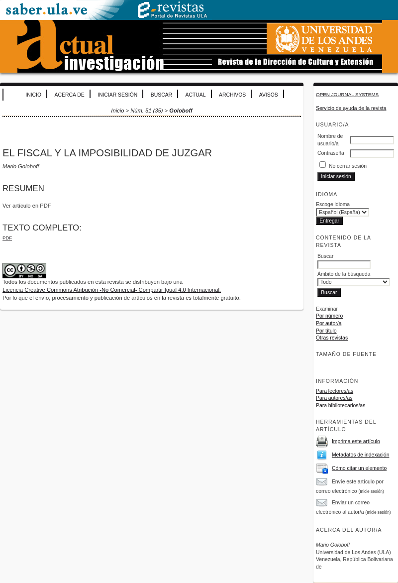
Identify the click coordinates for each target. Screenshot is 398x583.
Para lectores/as (334, 391)
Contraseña (330, 153)
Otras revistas (332, 338)
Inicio (33, 95)
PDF (7, 237)
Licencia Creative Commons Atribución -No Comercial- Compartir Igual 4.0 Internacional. (111, 290)
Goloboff (180, 111)
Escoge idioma (333, 204)
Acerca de (70, 95)
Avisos (268, 95)
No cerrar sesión (348, 166)
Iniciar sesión (117, 95)
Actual (196, 95)
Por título (326, 331)
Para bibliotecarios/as (340, 405)
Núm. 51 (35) (146, 111)
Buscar (161, 95)
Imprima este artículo (356, 441)
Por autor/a (328, 323)
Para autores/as (334, 398)
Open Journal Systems (347, 94)
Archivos (232, 95)
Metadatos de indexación (361, 455)
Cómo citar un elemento (359, 468)
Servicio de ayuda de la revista (351, 108)
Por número (329, 316)
